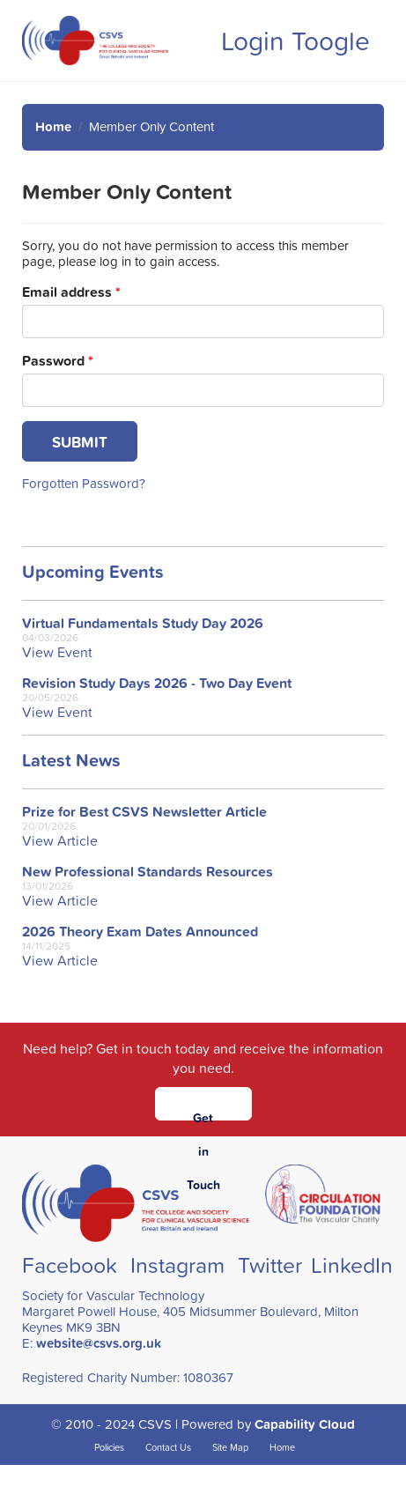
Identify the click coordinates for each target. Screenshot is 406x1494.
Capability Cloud (305, 1424)
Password (57, 360)
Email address (71, 292)
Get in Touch (203, 1114)
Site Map (230, 1446)
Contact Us (168, 1446)
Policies (109, 1446)
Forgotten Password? (83, 483)
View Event (57, 652)
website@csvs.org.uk (98, 1343)
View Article (60, 840)
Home (53, 126)
